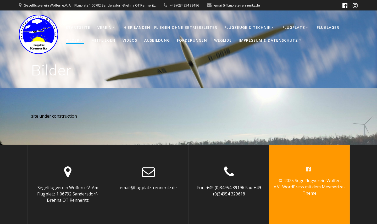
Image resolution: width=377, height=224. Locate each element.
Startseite (78, 27)
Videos (130, 40)
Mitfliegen (103, 40)
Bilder (73, 40)
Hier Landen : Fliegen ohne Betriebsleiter (170, 27)
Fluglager (328, 27)
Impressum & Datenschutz (268, 40)
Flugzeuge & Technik (247, 27)
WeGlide (223, 40)
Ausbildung (157, 40)
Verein (104, 27)
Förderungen (192, 40)
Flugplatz (293, 27)
